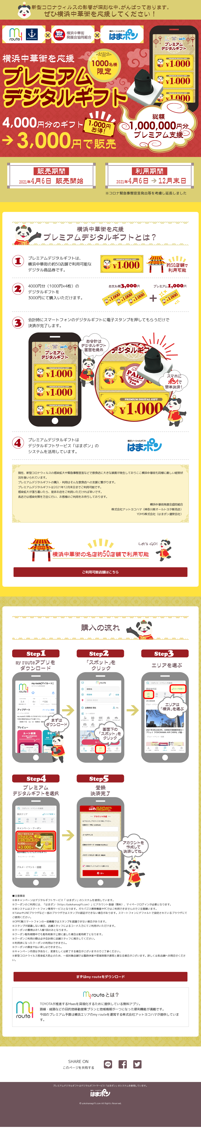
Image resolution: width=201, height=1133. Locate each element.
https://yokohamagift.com (73, 907)
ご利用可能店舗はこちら (100, 573)
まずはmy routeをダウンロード (100, 981)
